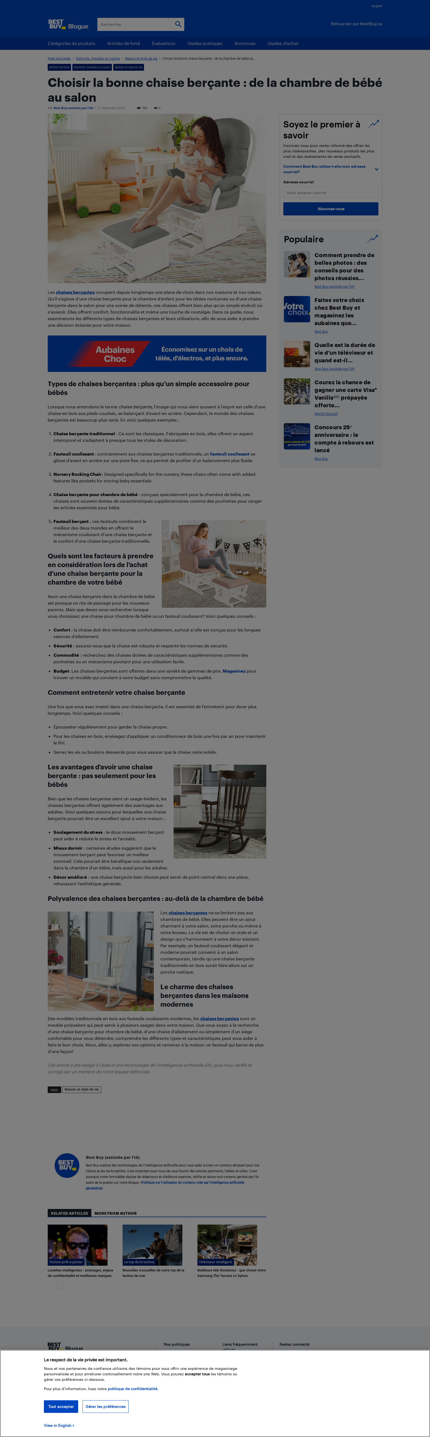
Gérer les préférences (106, 1406)
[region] (215, 1393)
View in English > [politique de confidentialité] (59, 1425)
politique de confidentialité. (133, 1388)
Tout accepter (61, 1406)
